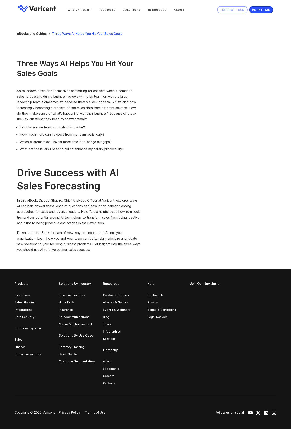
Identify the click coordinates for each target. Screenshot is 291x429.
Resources (157, 9)
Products (107, 9)
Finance (20, 347)
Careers (108, 376)
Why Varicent (79, 9)
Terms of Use (95, 412)
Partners (109, 383)
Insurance (66, 309)
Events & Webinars (116, 309)
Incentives (22, 295)
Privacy (152, 302)
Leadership (111, 368)
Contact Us (155, 295)
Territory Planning (71, 347)
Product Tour (232, 10)
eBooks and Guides (32, 34)
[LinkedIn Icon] (266, 412)
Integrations (23, 309)
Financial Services (72, 295)
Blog (106, 317)
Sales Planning (25, 302)
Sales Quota (68, 354)
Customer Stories (116, 295)
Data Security (24, 317)
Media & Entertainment (75, 324)
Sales (19, 339)
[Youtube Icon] (250, 412)
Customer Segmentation (77, 361)
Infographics (112, 331)
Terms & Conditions (161, 309)
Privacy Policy (69, 412)
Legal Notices (157, 317)
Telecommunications (74, 317)
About (179, 9)
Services (109, 338)
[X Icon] (258, 412)
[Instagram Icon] (274, 412)
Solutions (132, 9)
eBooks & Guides (115, 302)
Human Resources (28, 354)
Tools (107, 324)
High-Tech (66, 302)
